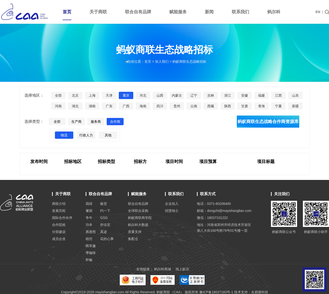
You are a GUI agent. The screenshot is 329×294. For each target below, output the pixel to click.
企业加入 (172, 204)
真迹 (103, 232)
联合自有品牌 (138, 11)
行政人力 (86, 135)
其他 (108, 135)
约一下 (105, 211)
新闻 (209, 11)
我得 (89, 204)
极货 (103, 204)
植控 (89, 239)
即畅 (89, 260)
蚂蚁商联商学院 (140, 218)
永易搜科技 (259, 292)
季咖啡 (91, 253)
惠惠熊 (91, 232)
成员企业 (59, 239)
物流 (64, 135)
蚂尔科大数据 (138, 225)
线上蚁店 (182, 269)
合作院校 (59, 225)
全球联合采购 (138, 211)
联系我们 (240, 11)
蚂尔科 (273, 11)
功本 (89, 225)
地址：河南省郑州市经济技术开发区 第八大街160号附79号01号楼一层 (224, 227)
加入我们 (162, 61)
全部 (57, 122)
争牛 (89, 218)
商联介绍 (59, 204)
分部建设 (59, 232)
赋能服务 (178, 11)
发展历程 (59, 211)
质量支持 (135, 232)
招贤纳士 (172, 211)
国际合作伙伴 (62, 218)
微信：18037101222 (212, 218)
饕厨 (89, 211)
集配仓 (133, 239)
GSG (104, 218)
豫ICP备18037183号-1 (216, 292)
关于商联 (98, 11)
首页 (67, 14)
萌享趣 (91, 246)
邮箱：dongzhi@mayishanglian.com (224, 211)
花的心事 (107, 239)
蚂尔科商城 (162, 269)
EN (317, 12)
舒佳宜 (105, 225)
